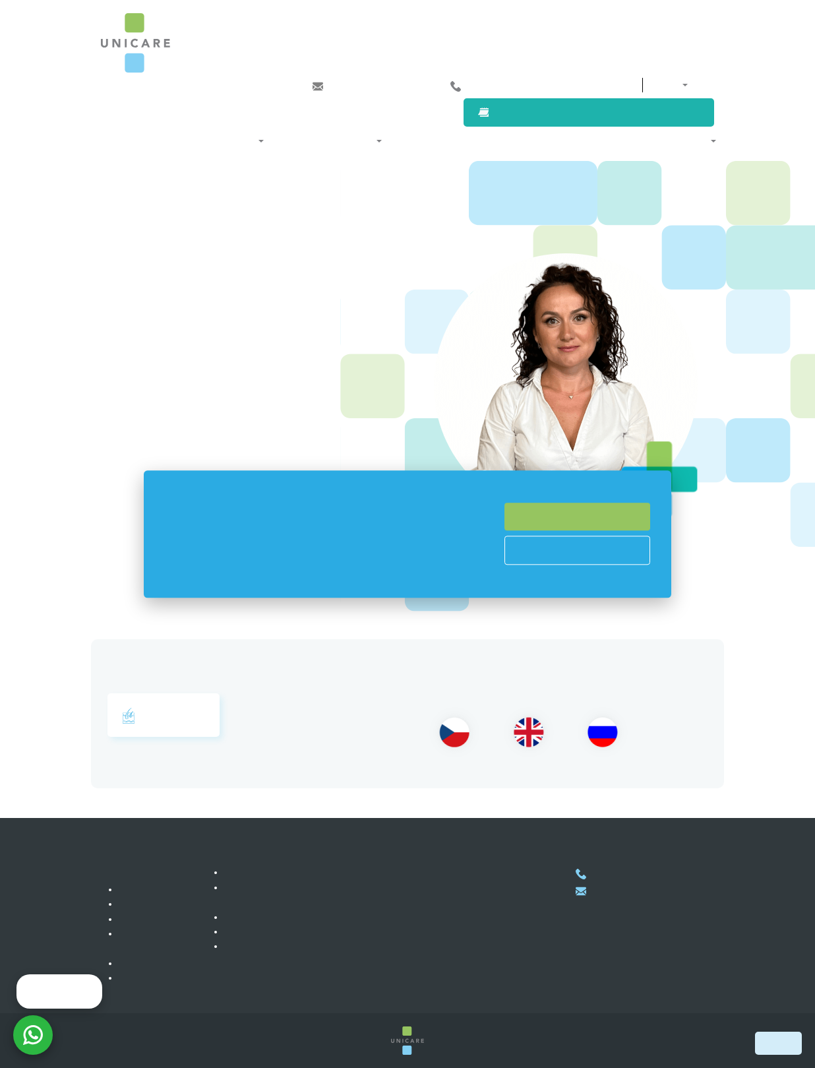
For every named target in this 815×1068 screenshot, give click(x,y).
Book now (778, 1043)
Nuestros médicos (435, 140)
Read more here (337, 577)
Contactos (590, 85)
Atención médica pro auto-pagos (292, 931)
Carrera (136, 903)
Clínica (135, 889)
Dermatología (163, 716)
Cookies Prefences (577, 550)
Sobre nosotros (676, 140)
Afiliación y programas (326, 140)
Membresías (251, 872)
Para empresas (523, 140)
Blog (130, 963)
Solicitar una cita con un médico (601, 112)
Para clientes (598, 140)
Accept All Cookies (578, 516)
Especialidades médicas (205, 140)
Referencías (145, 919)
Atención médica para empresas (292, 917)
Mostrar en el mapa (431, 954)
